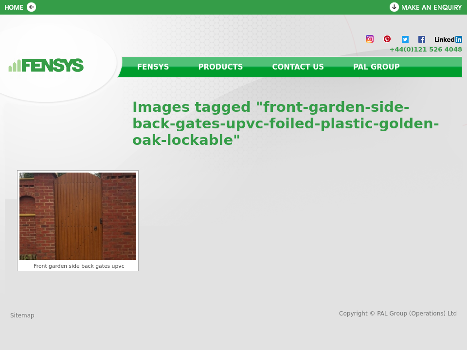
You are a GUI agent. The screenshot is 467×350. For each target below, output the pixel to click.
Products (220, 67)
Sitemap (22, 315)
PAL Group (376, 67)
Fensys (153, 67)
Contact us (298, 67)
